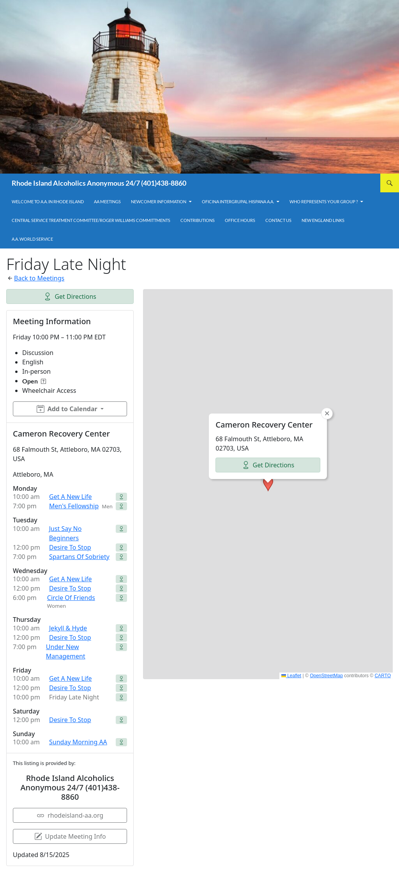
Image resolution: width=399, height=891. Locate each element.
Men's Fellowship (74, 506)
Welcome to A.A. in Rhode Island (48, 201)
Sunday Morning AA (78, 742)
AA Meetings (107, 201)
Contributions (197, 220)
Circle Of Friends (71, 597)
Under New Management (65, 651)
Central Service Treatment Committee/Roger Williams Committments (91, 220)
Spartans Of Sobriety (79, 556)
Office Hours (240, 220)
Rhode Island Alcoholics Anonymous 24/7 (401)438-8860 (99, 183)
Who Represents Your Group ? (324, 201)
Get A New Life (70, 496)
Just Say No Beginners (65, 533)
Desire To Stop (70, 547)
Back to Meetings (39, 278)
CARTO (382, 675)
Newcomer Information (158, 201)
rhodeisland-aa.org (70, 815)
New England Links (323, 220)
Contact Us (278, 220)
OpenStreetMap (326, 675)
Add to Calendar (67, 409)
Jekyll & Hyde (68, 628)
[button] (268, 484)
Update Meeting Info (70, 836)
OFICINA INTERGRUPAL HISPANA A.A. (238, 201)
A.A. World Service (32, 238)
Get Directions (70, 296)
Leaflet (291, 675)
